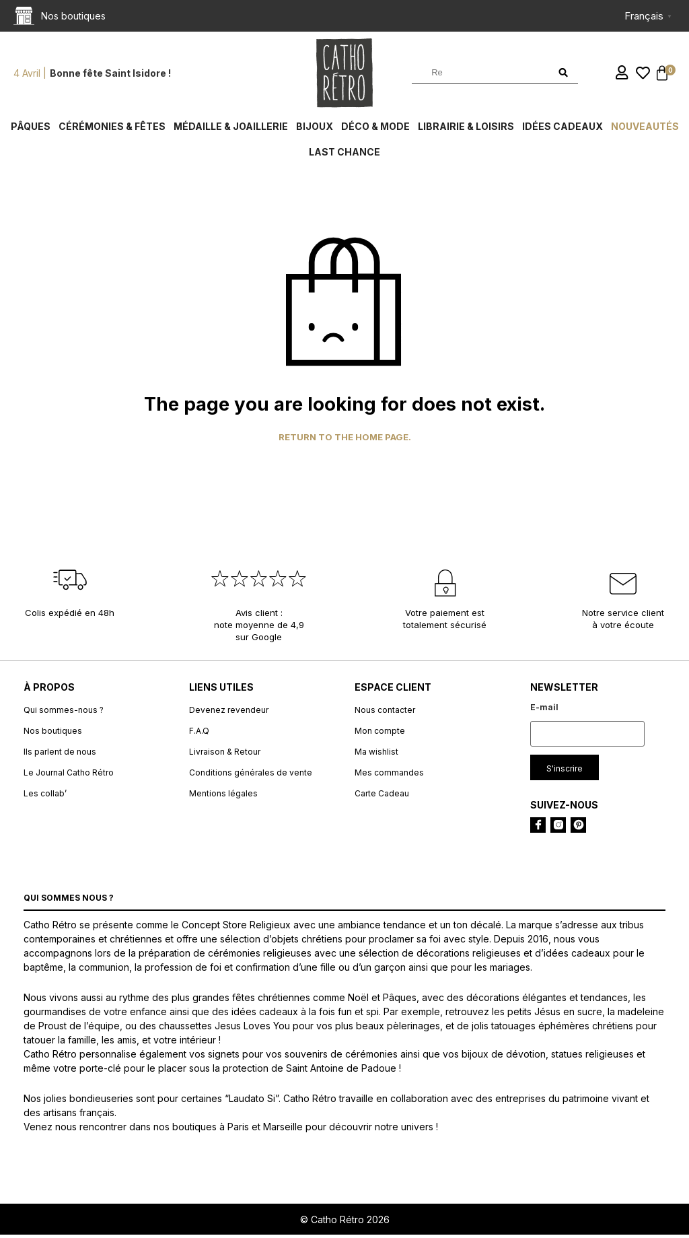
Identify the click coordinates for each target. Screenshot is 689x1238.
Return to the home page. (345, 441)
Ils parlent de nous (60, 755)
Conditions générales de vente (250, 776)
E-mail (544, 711)
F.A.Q (199, 734)
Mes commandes (389, 776)
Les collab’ (45, 797)
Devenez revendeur (228, 713)
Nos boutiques (53, 734)
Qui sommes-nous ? (64, 713)
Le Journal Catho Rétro (69, 776)
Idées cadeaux (562, 129)
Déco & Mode (375, 129)
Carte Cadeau (382, 797)
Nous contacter (385, 713)
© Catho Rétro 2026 (345, 1223)
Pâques (30, 129)
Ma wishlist (376, 755)
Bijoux (314, 129)
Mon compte (380, 734)
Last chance (344, 155)
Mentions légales (223, 797)
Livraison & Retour (224, 755)
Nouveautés (645, 129)
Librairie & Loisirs (466, 129)
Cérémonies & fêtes (112, 129)
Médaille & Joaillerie (231, 129)
